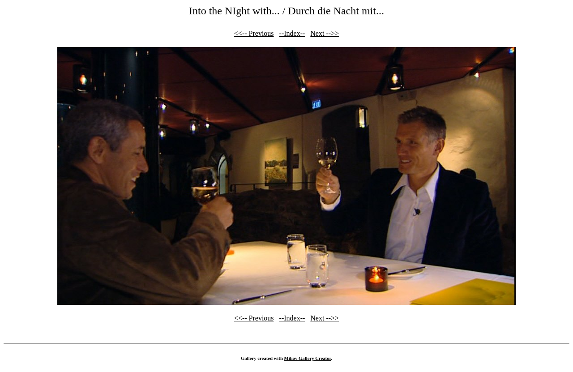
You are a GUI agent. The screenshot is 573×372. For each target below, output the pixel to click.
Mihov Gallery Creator (307, 358)
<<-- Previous (254, 33)
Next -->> (324, 33)
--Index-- (292, 33)
